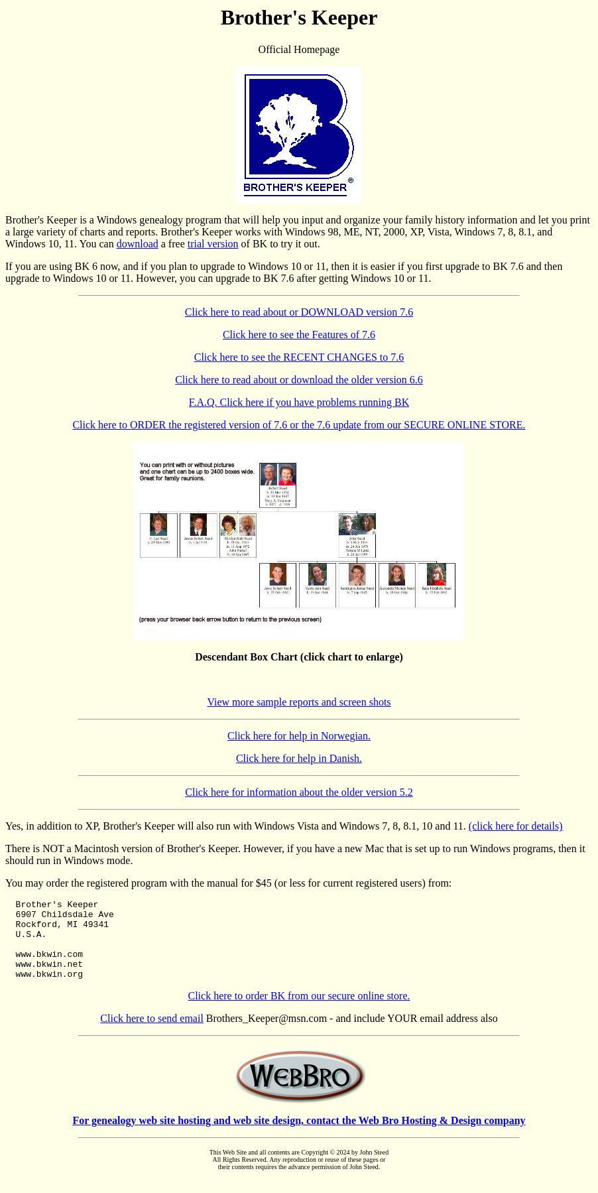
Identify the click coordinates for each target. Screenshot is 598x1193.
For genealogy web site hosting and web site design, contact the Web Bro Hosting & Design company (298, 1136)
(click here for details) (516, 826)
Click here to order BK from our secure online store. (299, 1011)
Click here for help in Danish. (299, 758)
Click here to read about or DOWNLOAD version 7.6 (299, 312)
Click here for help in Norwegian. (299, 735)
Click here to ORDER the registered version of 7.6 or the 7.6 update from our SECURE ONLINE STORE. (298, 424)
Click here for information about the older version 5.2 (298, 792)
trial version (213, 243)
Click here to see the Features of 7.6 (299, 334)
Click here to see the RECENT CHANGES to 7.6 (299, 357)
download (137, 243)
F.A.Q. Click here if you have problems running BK (299, 402)
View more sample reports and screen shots (298, 702)
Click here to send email (152, 1034)
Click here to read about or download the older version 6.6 (299, 379)
